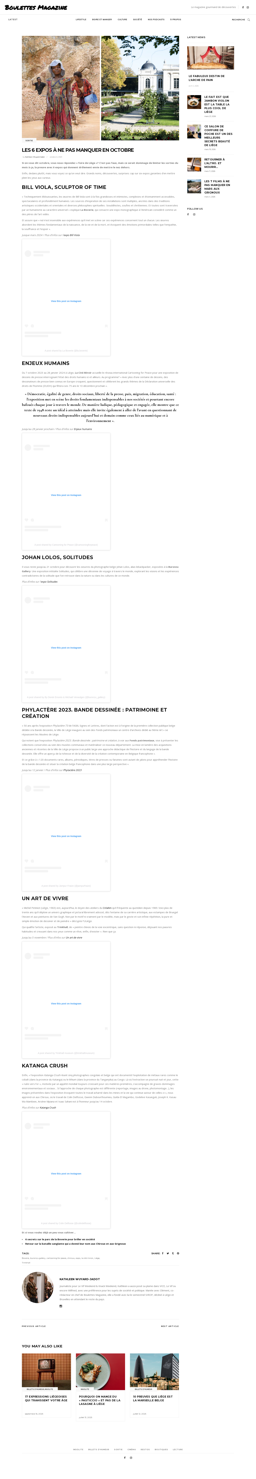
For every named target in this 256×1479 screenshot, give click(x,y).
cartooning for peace (56, 1258)
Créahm (107, 907)
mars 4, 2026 (209, 197)
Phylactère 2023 (72, 770)
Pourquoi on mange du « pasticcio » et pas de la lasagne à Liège (99, 1400)
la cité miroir (87, 1258)
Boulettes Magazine (36, 7)
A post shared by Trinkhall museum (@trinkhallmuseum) (66, 1053)
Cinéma (132, 1449)
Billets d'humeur (35, 1389)
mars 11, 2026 (209, 171)
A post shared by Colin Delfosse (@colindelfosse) (66, 1223)
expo (78, 1258)
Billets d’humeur (98, 1449)
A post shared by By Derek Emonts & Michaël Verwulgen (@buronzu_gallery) (66, 697)
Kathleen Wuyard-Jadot (35, 157)
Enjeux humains (83, 429)
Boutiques (161, 1449)
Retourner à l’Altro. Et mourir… (214, 163)
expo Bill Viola (72, 235)
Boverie (25, 1258)
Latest (13, 19)
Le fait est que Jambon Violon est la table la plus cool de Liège (217, 104)
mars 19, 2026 (210, 149)
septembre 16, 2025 (34, 1414)
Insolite (49, 1389)
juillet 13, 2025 (85, 1417)
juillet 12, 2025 (139, 1414)
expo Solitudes (49, 581)
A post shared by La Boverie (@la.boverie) (66, 350)
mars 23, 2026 (210, 116)
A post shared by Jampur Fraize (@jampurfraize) (66, 886)
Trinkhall (26, 1262)
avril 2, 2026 (194, 86)
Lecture (178, 1449)
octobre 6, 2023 (56, 157)
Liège (97, 1258)
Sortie (29, 140)
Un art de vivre (74, 937)
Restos (145, 1449)
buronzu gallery (37, 1258)
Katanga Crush (48, 1107)
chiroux (70, 1258)
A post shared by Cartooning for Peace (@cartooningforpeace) (66, 544)
